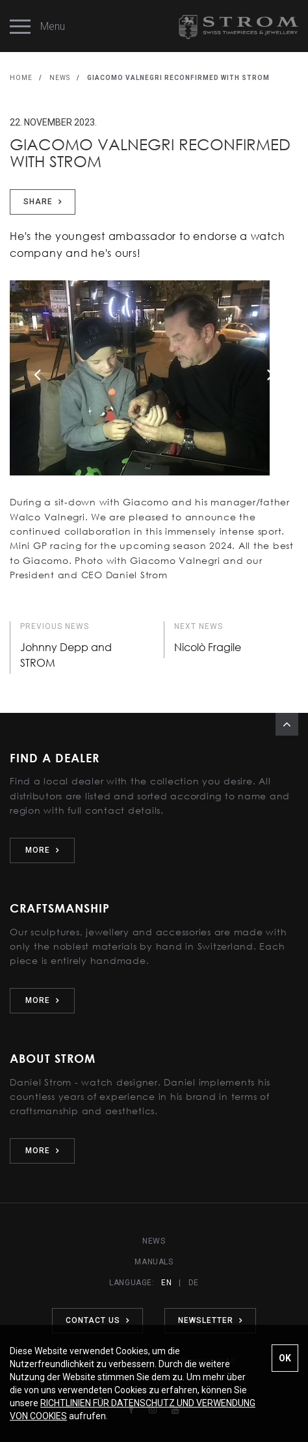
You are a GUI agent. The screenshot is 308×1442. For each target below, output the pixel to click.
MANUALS (154, 1261)
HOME (21, 77)
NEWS (59, 77)
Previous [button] (37, 374)
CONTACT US (97, 1320)
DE (193, 1282)
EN (166, 1282)
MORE (42, 850)
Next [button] (271, 374)
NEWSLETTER (210, 1320)
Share (42, 201)
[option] (154, 387)
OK (285, 1358)
